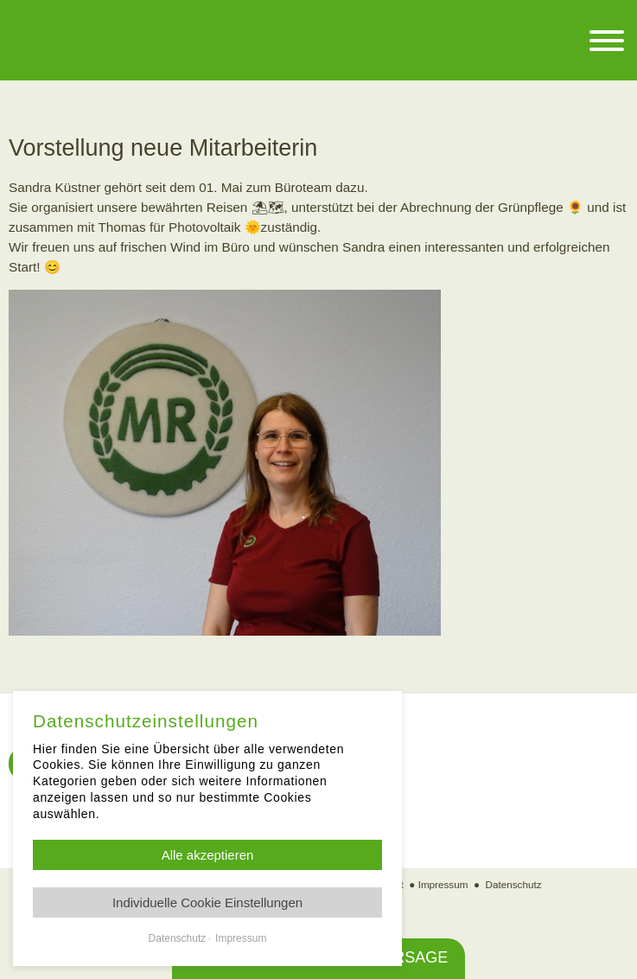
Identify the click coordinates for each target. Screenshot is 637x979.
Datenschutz (514, 884)
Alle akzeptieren (208, 855)
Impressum (443, 884)
